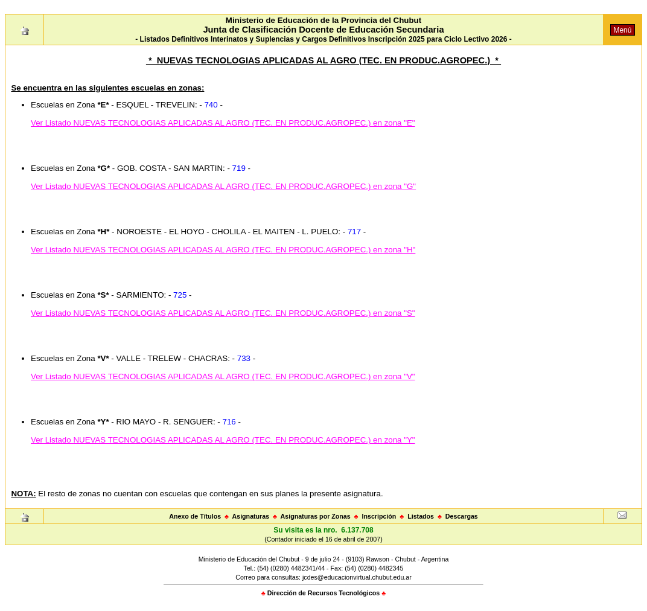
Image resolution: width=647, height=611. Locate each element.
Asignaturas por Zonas (316, 516)
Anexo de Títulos (195, 516)
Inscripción (379, 516)
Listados (420, 516)
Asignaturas (251, 516)
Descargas (461, 516)
